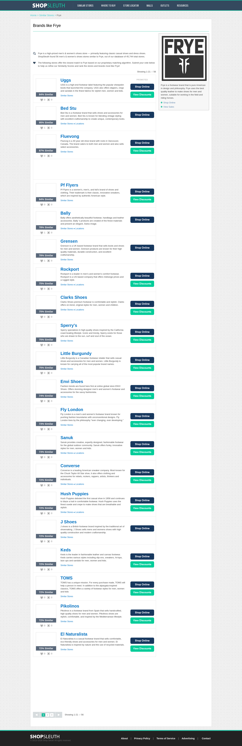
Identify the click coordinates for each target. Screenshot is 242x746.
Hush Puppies (75, 493)
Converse (70, 465)
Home (33, 15)
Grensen (69, 241)
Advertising (188, 738)
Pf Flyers (69, 185)
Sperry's (69, 325)
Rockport (70, 269)
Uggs (66, 80)
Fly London (72, 409)
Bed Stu (68, 108)
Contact (206, 738)
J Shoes (69, 521)
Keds (66, 550)
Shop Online (142, 87)
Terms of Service (165, 738)
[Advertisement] (94, 40)
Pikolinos (70, 606)
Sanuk (67, 437)
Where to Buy (108, 5)
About (124, 738)
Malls (150, 5)
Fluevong (70, 136)
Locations (79, 124)
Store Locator (131, 5)
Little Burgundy (76, 353)
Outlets (164, 5)
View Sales (142, 95)
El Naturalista (74, 634)
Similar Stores (85, 5)
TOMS (67, 578)
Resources (182, 5)
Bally (66, 213)
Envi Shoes (72, 381)
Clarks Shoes (74, 297)
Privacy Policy (142, 738)
